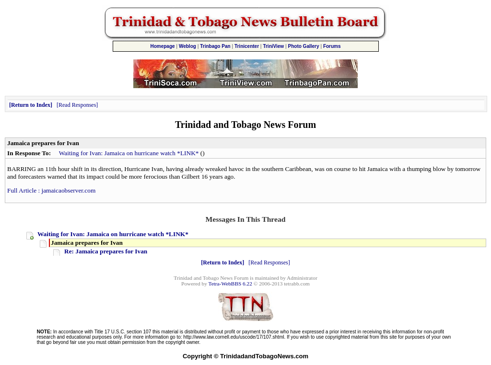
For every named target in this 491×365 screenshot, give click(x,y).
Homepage (162, 46)
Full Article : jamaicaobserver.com (51, 190)
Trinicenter (246, 46)
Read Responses (77, 105)
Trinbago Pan (215, 46)
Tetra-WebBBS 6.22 (230, 283)
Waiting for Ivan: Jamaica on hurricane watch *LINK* (129, 153)
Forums (332, 46)
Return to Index (30, 105)
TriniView (273, 46)
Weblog (187, 46)
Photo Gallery (303, 46)
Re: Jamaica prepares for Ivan (105, 251)
